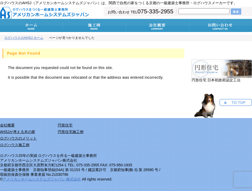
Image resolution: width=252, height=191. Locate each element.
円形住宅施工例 (70, 132)
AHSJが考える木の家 (17, 132)
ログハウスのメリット (18, 138)
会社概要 (7, 125)
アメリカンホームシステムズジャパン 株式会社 (42, 179)
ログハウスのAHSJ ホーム (23, 38)
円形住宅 (65, 125)
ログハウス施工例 (14, 145)
